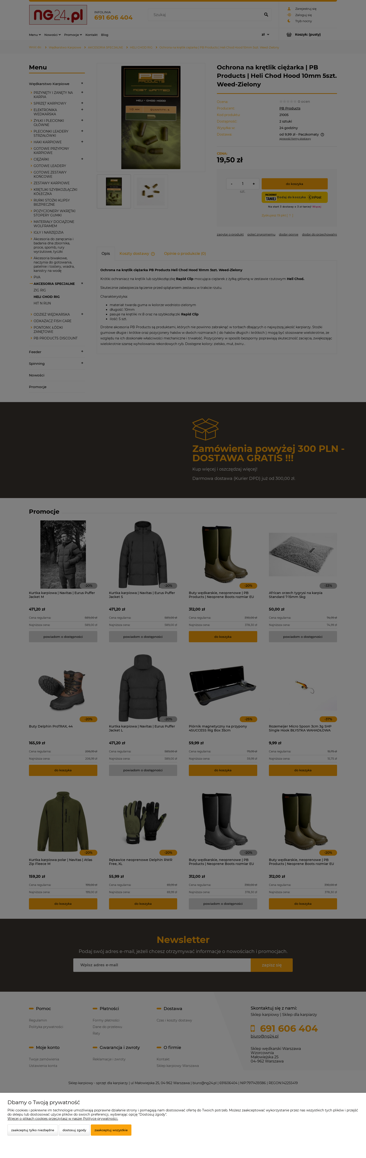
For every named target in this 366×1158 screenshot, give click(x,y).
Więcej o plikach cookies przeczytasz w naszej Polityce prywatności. (62, 1119)
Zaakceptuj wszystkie (111, 1130)
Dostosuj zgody (74, 1130)
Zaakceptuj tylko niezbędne (32, 1130)
